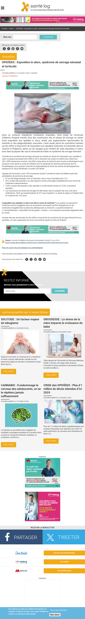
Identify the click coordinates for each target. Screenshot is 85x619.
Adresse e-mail (10, 287)
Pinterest (13, 48)
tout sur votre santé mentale (64, 553)
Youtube (44, 259)
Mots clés (7, 37)
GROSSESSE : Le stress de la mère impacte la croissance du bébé (63, 323)
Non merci (54, 615)
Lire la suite (8, 371)
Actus (11, 29)
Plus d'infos (31, 614)
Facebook (4, 48)
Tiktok (17, 48)
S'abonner (60, 291)
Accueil (4, 29)
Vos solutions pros (64, 571)
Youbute (21, 48)
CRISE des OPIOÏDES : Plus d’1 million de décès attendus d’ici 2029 (62, 389)
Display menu (2, 8)
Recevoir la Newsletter (42, 527)
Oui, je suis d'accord (58, 610)
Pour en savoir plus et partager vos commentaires (22, 248)
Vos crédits (64, 562)
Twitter (8, 48)
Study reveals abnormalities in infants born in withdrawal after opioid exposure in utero (36, 243)
